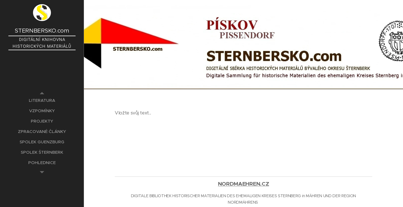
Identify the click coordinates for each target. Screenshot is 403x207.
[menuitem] (42, 100)
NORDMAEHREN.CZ (243, 183)
